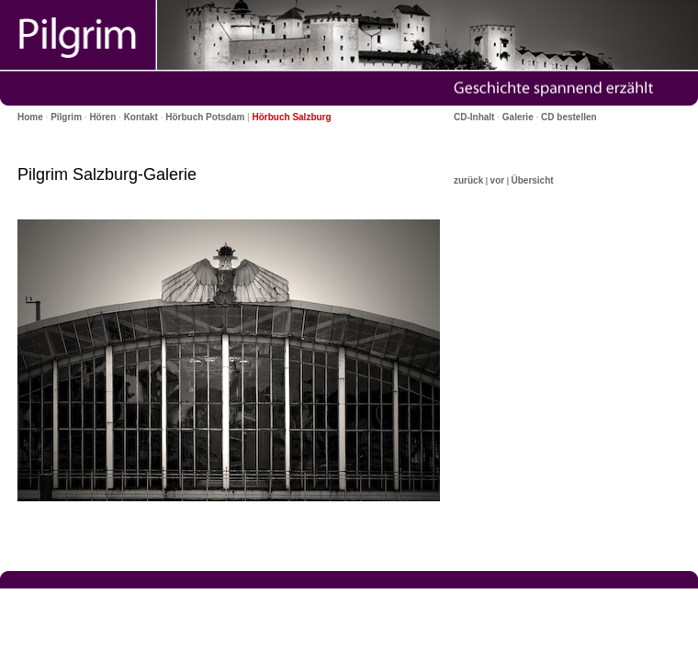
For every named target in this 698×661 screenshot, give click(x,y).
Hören (102, 117)
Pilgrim (66, 117)
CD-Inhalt (474, 117)
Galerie (518, 117)
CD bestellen (569, 117)
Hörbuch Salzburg (292, 117)
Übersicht (532, 180)
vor (497, 180)
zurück (468, 180)
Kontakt (141, 117)
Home (30, 117)
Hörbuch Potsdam (204, 117)
